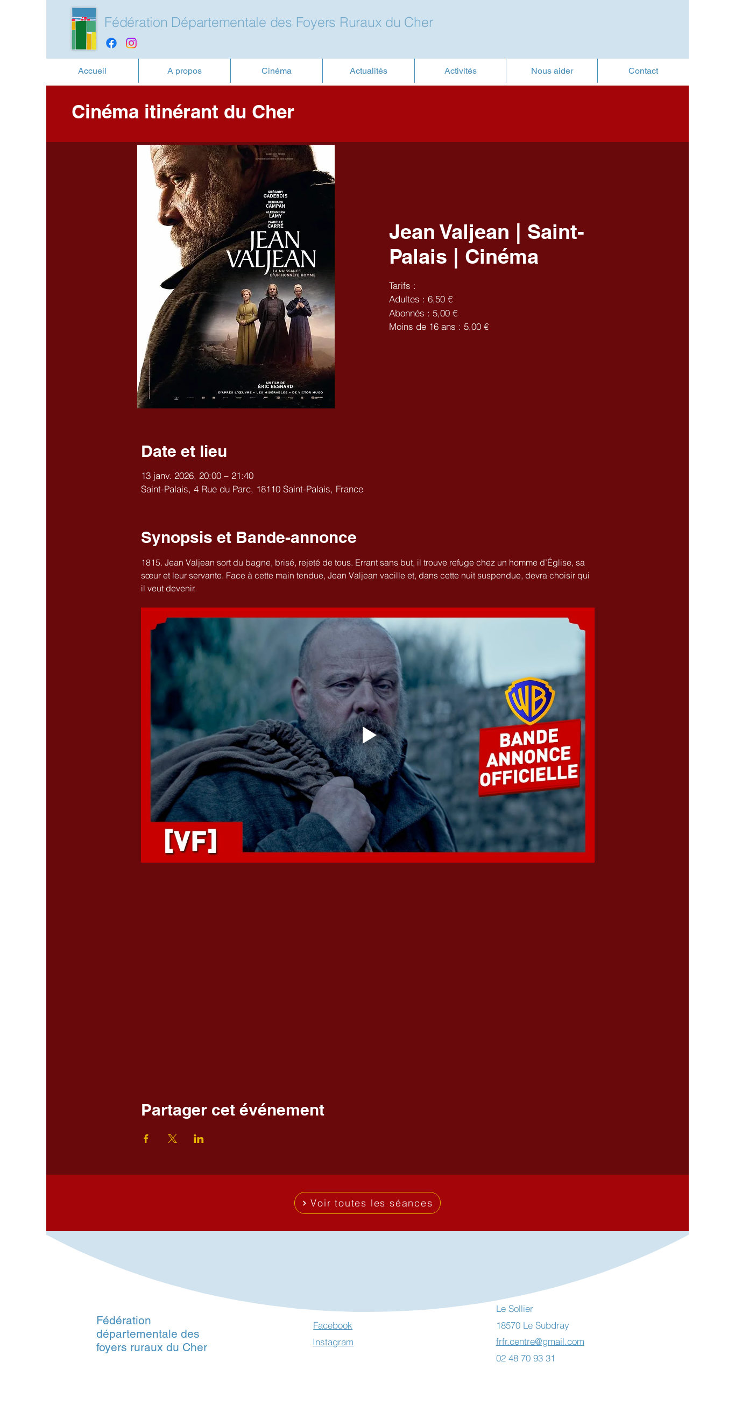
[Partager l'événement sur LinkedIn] (199, 1138)
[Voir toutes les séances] (367, 1203)
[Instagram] (131, 43)
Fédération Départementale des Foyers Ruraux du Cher (268, 22)
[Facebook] (111, 43)
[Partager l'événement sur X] (172, 1138)
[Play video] (368, 735)
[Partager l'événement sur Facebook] (146, 1138)
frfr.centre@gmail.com (540, 1341)
